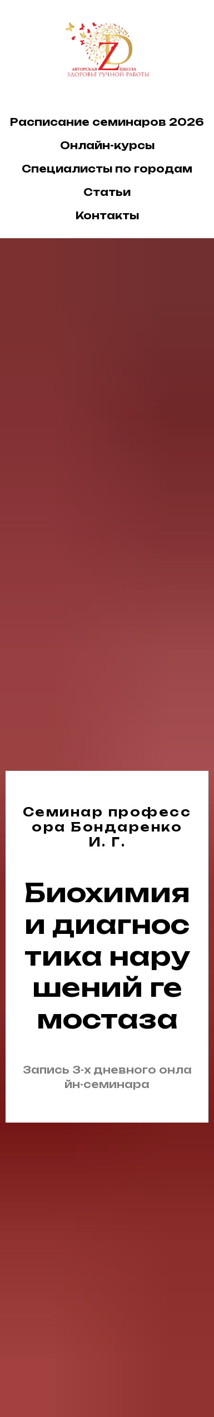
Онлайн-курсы (107, 145)
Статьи (107, 192)
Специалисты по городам (107, 169)
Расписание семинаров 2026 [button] (107, 122)
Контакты (107, 215)
